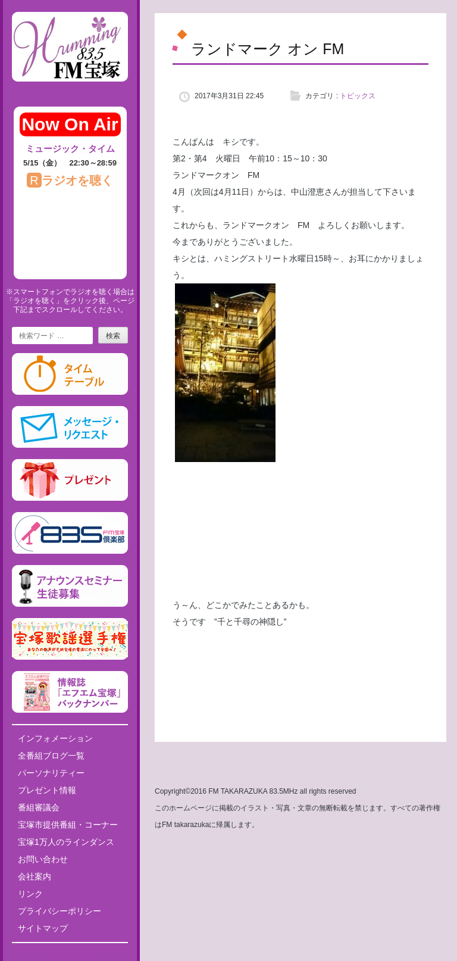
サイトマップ (43, 928)
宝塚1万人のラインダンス (66, 842)
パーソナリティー (51, 773)
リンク (30, 893)
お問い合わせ (43, 859)
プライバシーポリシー (59, 911)
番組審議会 (39, 807)
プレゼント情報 (47, 790)
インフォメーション (55, 738)
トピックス (357, 96)
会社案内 (34, 876)
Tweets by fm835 (70, 956)
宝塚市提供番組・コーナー (68, 824)
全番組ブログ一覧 (51, 755)
